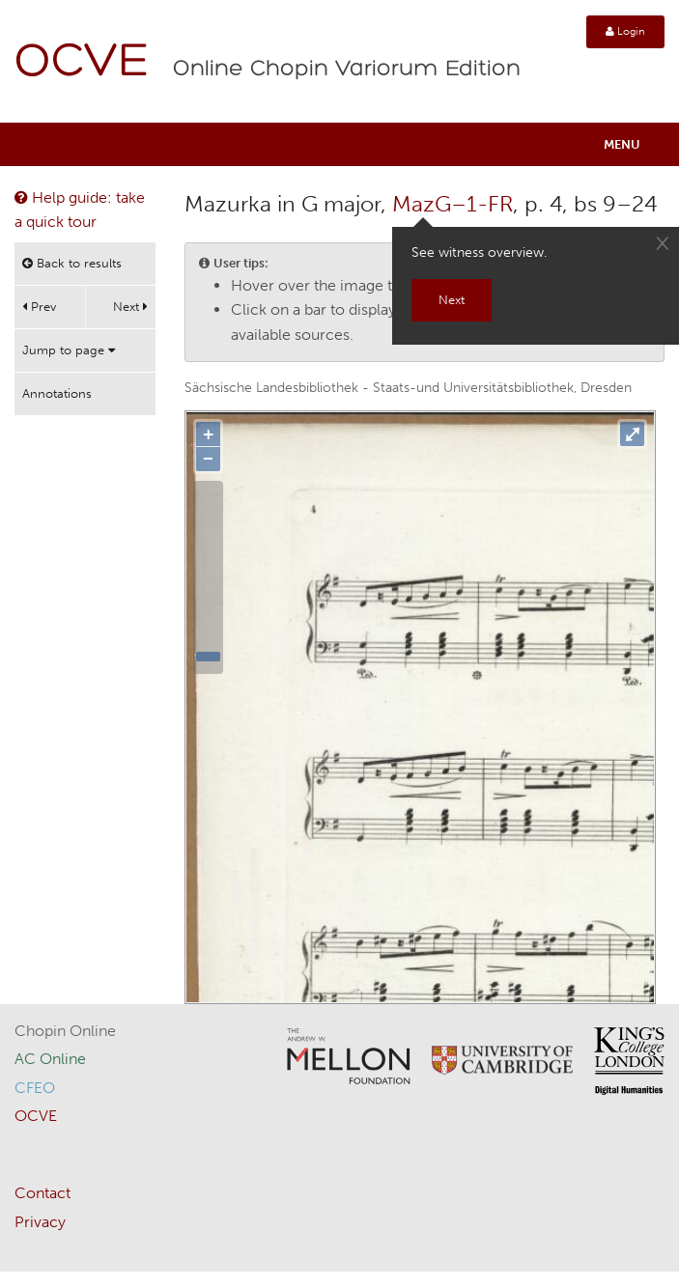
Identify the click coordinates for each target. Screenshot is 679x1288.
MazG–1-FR (452, 203)
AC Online (50, 1059)
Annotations (57, 393)
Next (130, 306)
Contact (42, 1193)
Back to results (72, 263)
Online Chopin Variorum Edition (347, 69)
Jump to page (68, 350)
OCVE (82, 63)
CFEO (34, 1087)
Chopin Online (65, 1031)
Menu (622, 144)
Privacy (40, 1222)
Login (625, 31)
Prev (39, 306)
